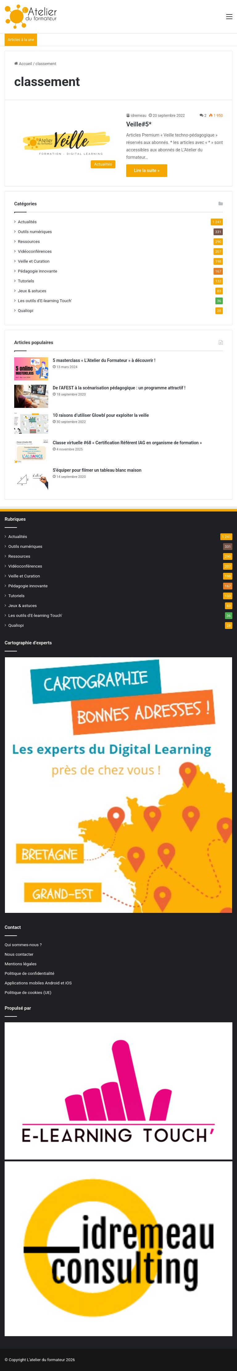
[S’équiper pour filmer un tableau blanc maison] (31, 478)
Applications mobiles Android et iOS (38, 982)
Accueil (23, 63)
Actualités (27, 221)
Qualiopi (25, 310)
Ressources (29, 241)
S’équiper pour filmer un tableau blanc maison (97, 470)
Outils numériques (35, 231)
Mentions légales (20, 963)
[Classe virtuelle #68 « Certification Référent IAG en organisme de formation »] (31, 451)
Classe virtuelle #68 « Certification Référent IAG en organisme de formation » (127, 442)
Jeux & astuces (32, 290)
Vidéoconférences (35, 251)
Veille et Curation (34, 261)
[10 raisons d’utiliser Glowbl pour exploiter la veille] (31, 423)
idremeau (138, 115)
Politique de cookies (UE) (28, 992)
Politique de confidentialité (29, 973)
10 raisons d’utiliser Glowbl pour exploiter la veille (101, 415)
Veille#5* (139, 124)
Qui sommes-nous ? (23, 944)
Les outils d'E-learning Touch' (45, 300)
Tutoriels (26, 280)
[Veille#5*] (66, 142)
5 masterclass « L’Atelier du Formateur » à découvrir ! (104, 360)
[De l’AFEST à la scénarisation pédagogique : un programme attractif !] (31, 396)
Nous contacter (19, 954)
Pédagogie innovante (37, 271)
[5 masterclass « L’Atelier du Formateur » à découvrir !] (31, 368)
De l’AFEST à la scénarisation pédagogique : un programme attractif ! (119, 387)
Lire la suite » (147, 170)
